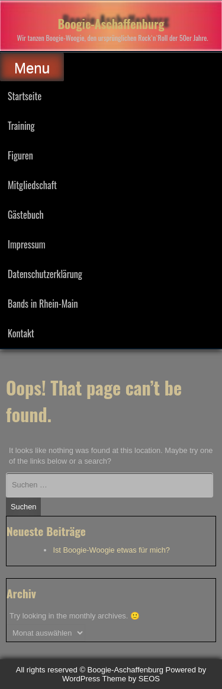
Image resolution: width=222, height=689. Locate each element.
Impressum (27, 244)
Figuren (20, 155)
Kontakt (21, 333)
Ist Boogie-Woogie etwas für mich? (111, 550)
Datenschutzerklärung (45, 274)
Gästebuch (26, 215)
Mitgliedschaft (32, 185)
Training (21, 126)
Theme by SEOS (131, 678)
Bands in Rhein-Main (43, 303)
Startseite (24, 96)
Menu (32, 68)
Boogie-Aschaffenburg (110, 24)
